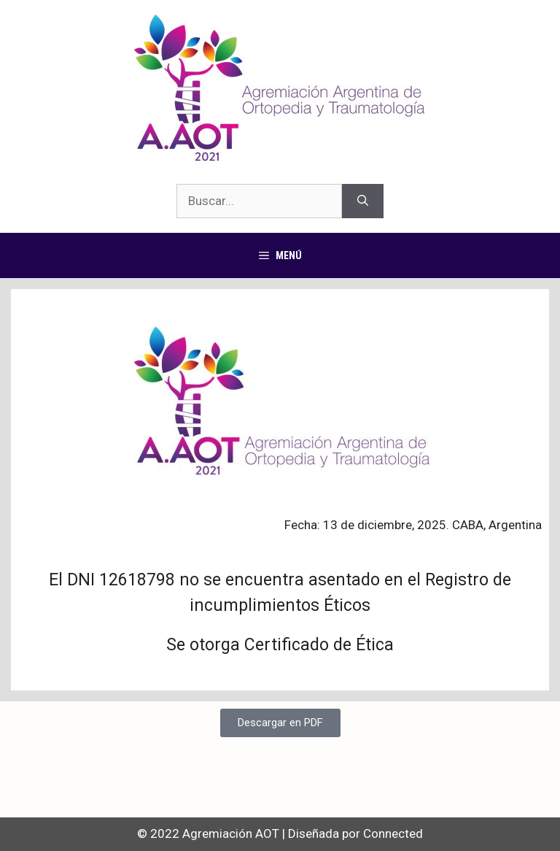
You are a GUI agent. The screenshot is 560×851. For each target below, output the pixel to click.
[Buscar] (363, 201)
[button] (280, 723)
